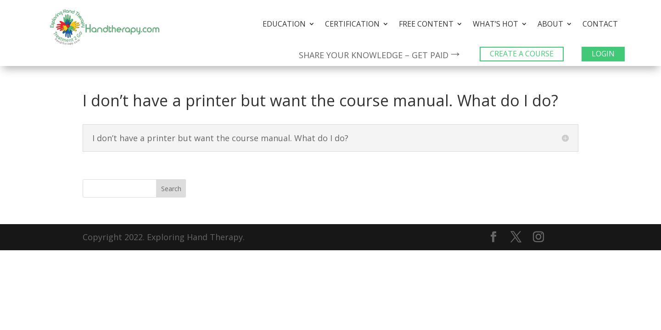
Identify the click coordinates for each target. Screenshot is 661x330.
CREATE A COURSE (522, 54)
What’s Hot (495, 25)
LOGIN (603, 54)
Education (284, 25)
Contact (600, 25)
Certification (352, 25)
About (550, 25)
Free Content (426, 25)
